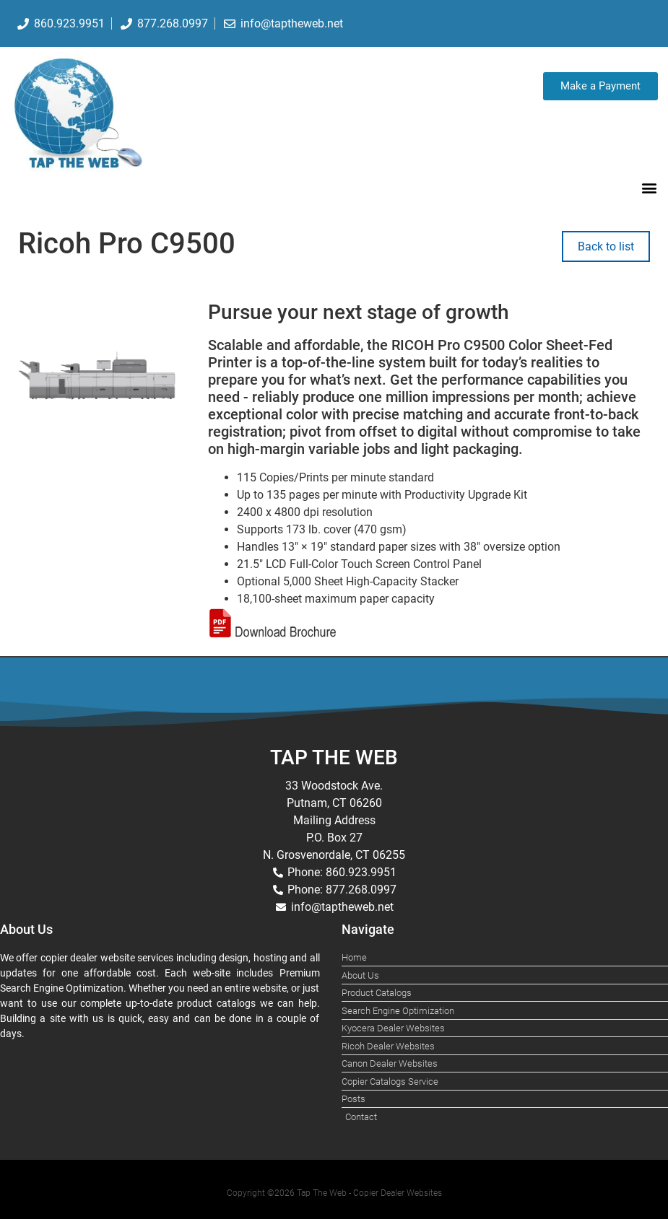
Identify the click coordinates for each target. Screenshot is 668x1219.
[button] (649, 187)
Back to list (606, 246)
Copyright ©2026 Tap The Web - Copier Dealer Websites (334, 1193)
